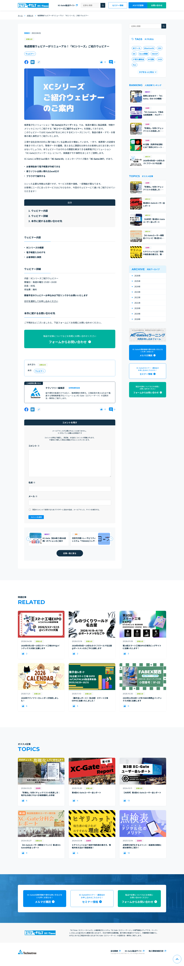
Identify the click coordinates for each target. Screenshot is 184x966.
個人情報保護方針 (156, 951)
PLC (134, 65)
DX (134, 53)
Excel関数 (143, 53)
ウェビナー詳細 (39, 216)
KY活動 (151, 59)
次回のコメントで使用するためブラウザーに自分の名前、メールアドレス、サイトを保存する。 (66, 509)
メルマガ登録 (137, 5)
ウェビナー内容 (39, 210)
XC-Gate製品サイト (66, 5)
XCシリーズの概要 (35, 247)
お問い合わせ (156, 5)
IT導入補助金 (138, 59)
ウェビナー (30, 53)
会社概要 (114, 951)
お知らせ (29, 39)
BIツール (136, 48)
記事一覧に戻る (69, 553)
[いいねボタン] (101, 62)
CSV (159, 48)
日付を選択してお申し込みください (41, 301)
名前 (31, 482)
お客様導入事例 (33, 257)
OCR (160, 59)
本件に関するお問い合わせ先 (46, 221)
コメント (34, 445)
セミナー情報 (117, 5)
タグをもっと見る (146, 72)
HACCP (155, 53)
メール (32, 496)
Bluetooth (149, 48)
